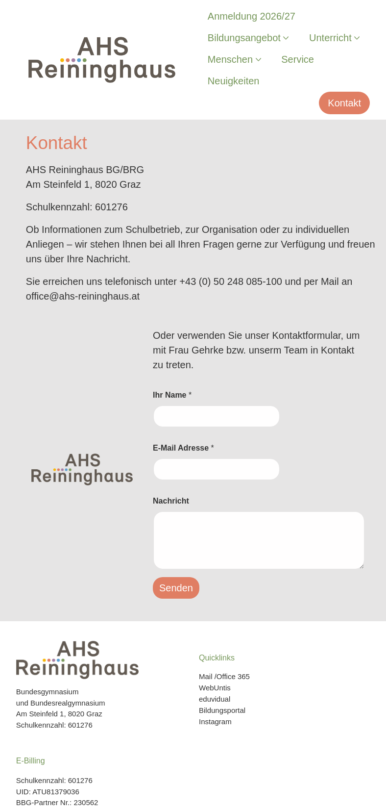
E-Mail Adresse (183, 448)
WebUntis (215, 687)
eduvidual (214, 699)
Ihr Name (172, 395)
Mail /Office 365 (224, 676)
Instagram (215, 721)
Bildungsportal (222, 710)
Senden (176, 587)
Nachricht (171, 501)
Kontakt (344, 103)
